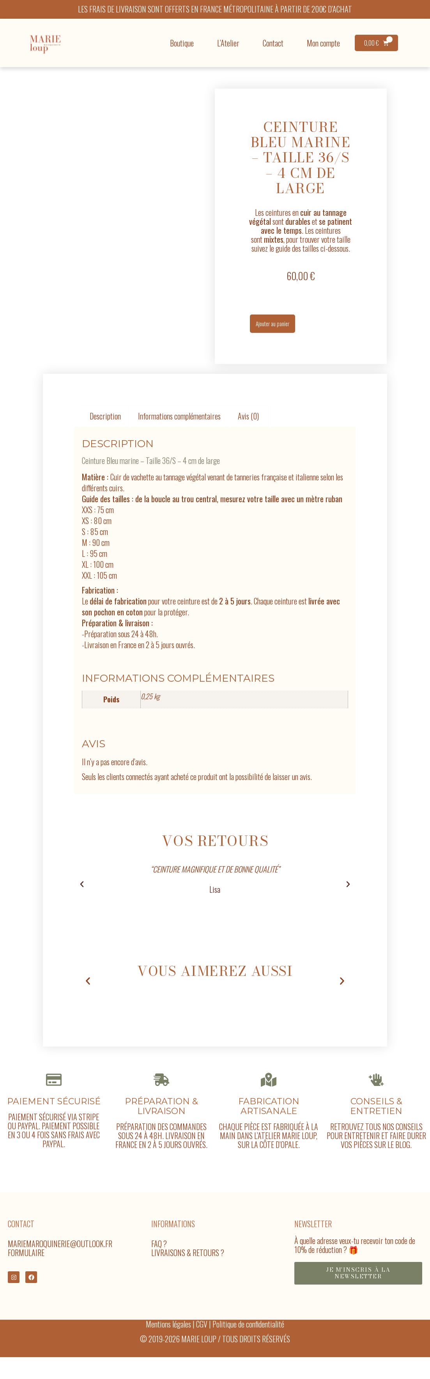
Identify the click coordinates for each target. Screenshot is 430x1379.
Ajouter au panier (279, 328)
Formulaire (26, 1265)
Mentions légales (168, 1338)
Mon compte (323, 43)
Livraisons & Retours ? (187, 1265)
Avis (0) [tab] (248, 425)
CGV (201, 1338)
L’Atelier (228, 43)
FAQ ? (159, 1256)
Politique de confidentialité (248, 1338)
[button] (82, 893)
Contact (273, 43)
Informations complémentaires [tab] (179, 425)
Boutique (182, 43)
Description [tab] (105, 425)
